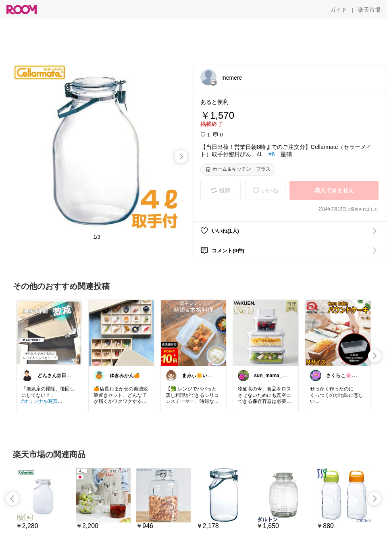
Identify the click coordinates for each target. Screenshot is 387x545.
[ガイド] (338, 9)
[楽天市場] (369, 9)
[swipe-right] (181, 156)
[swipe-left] (12, 498)
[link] (49, 332)
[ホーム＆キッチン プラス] (237, 169)
